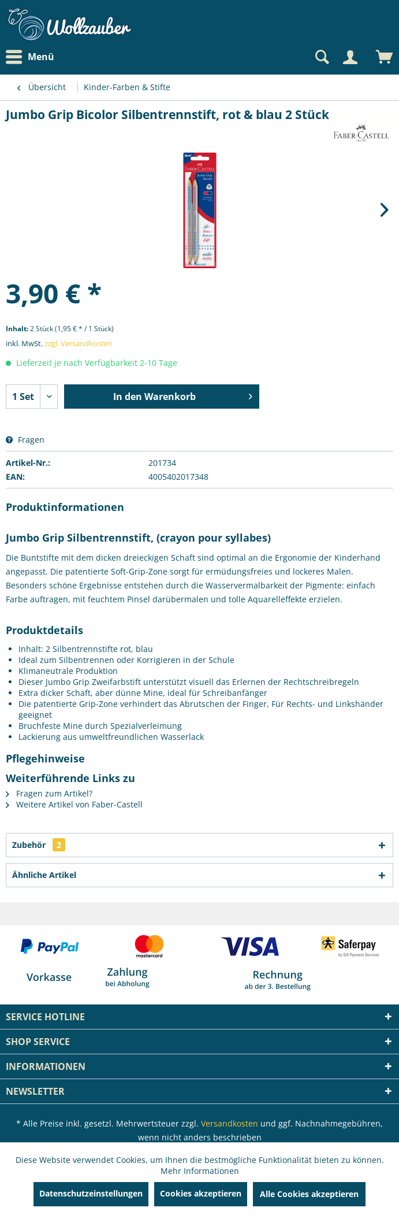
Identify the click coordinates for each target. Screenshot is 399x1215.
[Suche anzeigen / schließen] (321, 57)
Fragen (25, 439)
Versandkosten (229, 1123)
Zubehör (38, 844)
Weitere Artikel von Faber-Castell (74, 804)
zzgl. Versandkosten (78, 343)
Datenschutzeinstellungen (91, 1193)
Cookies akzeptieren (200, 1193)
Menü (30, 57)
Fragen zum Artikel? (49, 793)
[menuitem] (33, 57)
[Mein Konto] (349, 57)
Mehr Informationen (200, 1170)
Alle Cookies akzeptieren (309, 1193)
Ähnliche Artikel (44, 874)
